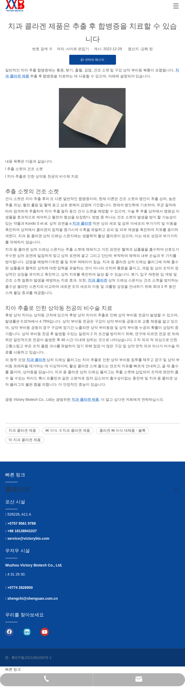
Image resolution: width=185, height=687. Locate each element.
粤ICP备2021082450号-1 (31, 658)
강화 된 (147, 49)
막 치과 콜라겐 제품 (25, 440)
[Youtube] (44, 631)
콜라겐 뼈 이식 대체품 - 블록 (122, 430)
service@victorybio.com (29, 538)
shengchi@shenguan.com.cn (33, 598)
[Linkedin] (27, 631)
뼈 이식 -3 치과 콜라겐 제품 (67, 430)
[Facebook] (9, 631)
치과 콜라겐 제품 (22, 430)
